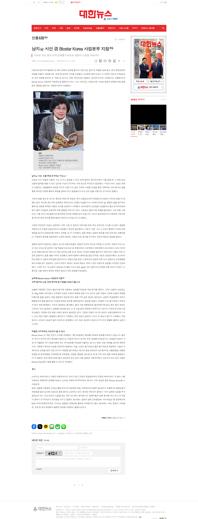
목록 (100, 61)
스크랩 (114, 61)
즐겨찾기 (39, 2)
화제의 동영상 (138, 99)
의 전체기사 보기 (112, 418)
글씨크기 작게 (123, 61)
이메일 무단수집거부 (123, 507)
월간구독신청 (75, 2)
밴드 (63, 426)
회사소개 (59, 507)
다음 (82, 485)
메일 (105, 61)
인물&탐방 (100, 28)
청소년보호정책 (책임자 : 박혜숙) (143, 507)
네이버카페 (57, 426)
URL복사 (95, 61)
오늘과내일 (87, 28)
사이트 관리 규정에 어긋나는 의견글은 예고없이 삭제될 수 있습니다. (64, 459)
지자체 (76, 28)
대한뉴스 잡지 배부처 (148, 87)
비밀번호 (83, 447)
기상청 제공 (61, 3)
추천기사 (111, 28)
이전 (74, 485)
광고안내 (67, 507)
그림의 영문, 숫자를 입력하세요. (77, 453)
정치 (46, 28)
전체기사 (37, 28)
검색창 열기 (162, 28)
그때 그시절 (124, 28)
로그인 (162, 2)
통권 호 (140, 81)
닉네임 (39, 447)
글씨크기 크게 (119, 61)
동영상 (135, 28)
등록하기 (114, 470)
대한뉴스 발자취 (148, 28)
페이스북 (34, 426)
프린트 (109, 61)
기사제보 (76, 507)
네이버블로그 (51, 426)
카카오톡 (45, 426)
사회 (61, 28)
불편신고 (96, 507)
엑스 (40, 426)
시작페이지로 (34, 2)
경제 (53, 28)
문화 (68, 28)
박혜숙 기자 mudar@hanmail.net (43, 61)
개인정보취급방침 (107, 507)
